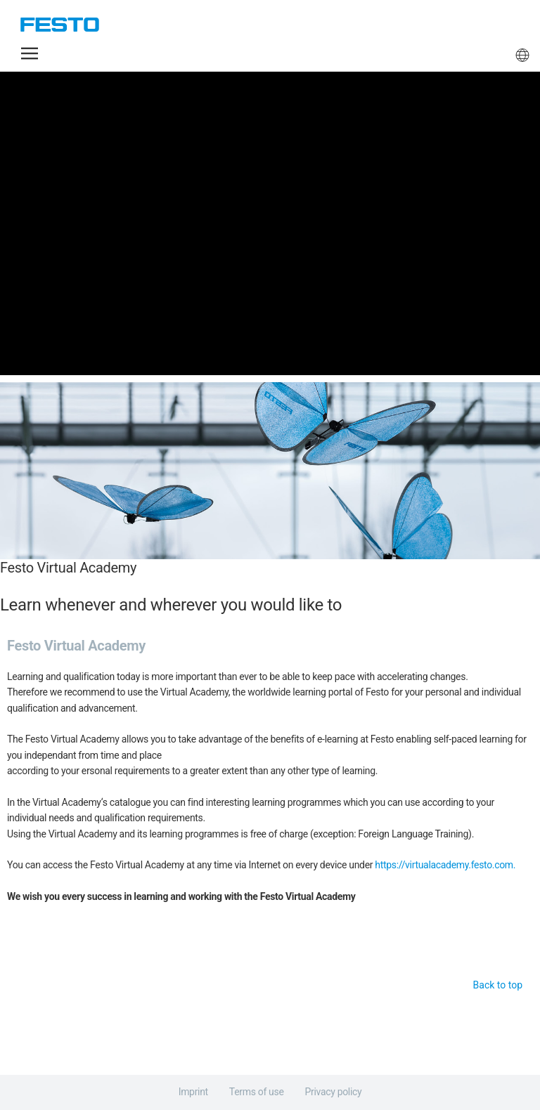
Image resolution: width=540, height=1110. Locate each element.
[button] (29, 53)
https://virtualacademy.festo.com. (445, 864)
